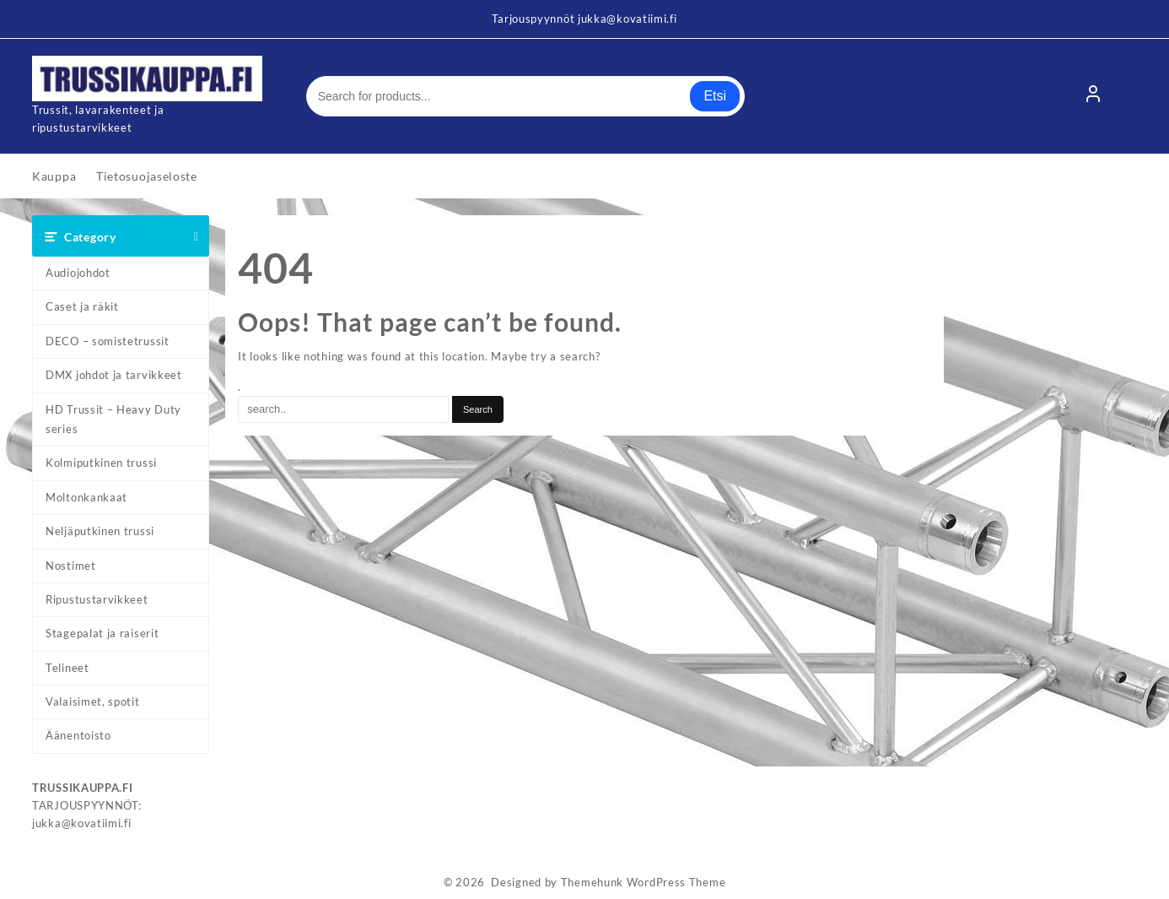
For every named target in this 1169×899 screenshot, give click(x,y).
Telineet (67, 667)
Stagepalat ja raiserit (102, 633)
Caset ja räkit (82, 306)
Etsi (714, 96)
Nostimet (71, 565)
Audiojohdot (78, 272)
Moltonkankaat (86, 497)
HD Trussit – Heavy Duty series (113, 419)
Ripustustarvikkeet (97, 599)
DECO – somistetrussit (108, 341)
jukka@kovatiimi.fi (82, 823)
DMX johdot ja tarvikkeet (114, 375)
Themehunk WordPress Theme (643, 882)
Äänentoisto (78, 735)
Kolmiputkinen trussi (101, 462)
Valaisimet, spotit (93, 701)
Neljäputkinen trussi (100, 531)
